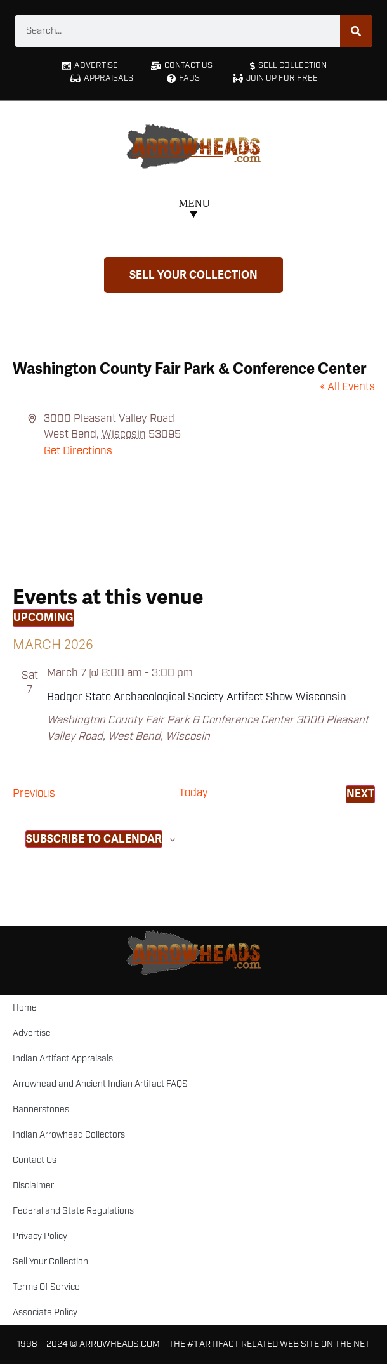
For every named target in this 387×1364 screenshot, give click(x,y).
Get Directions (78, 451)
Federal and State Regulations (73, 1211)
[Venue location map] (194, 506)
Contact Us (34, 1160)
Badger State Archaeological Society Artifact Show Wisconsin (196, 697)
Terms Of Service (46, 1287)
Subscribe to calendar (94, 839)
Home (25, 1008)
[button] (193, 210)
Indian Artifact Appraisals (63, 1059)
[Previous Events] (34, 794)
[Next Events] (360, 794)
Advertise (32, 1033)
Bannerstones (41, 1109)
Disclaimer (33, 1185)
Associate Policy (45, 1312)
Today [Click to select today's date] (193, 793)
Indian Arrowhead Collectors (69, 1135)
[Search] (356, 31)
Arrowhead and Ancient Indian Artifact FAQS (100, 1084)
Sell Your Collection (50, 1262)
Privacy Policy (40, 1236)
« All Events (347, 387)
